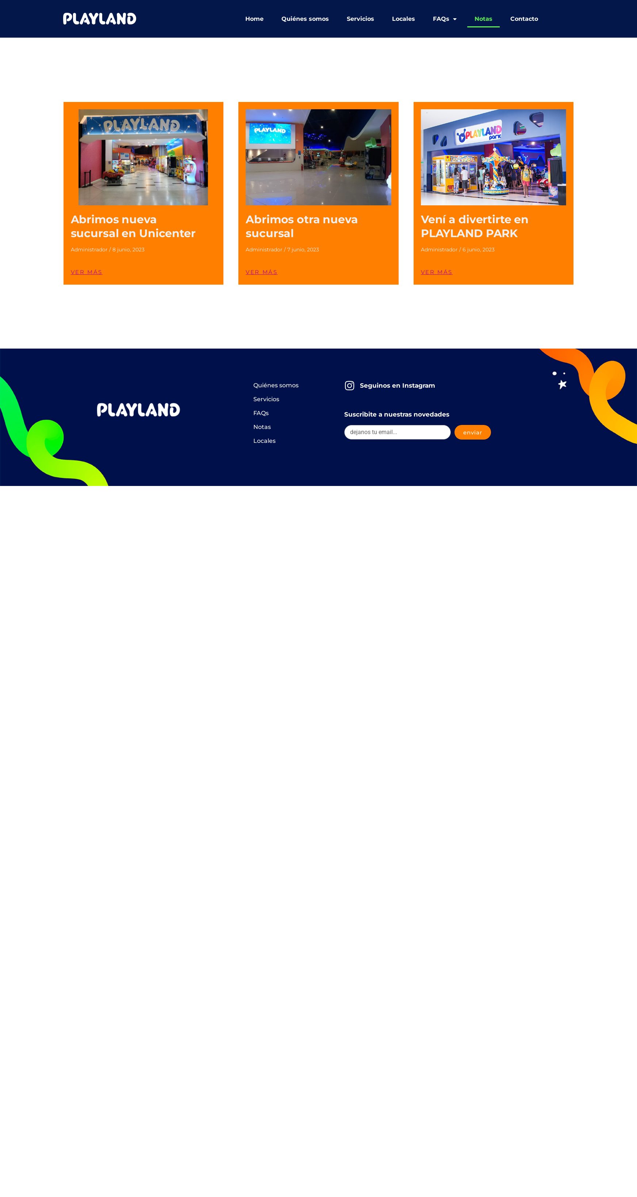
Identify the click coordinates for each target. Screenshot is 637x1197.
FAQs (445, 19)
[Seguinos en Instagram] (349, 385)
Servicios (360, 18)
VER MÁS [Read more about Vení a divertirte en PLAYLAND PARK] (437, 272)
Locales (403, 18)
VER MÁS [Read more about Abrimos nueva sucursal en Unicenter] (87, 272)
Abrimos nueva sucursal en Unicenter (133, 226)
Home (254, 18)
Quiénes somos (305, 18)
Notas (483, 18)
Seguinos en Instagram (397, 385)
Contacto (524, 18)
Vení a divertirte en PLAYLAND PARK (475, 226)
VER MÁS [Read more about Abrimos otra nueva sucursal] (261, 272)
